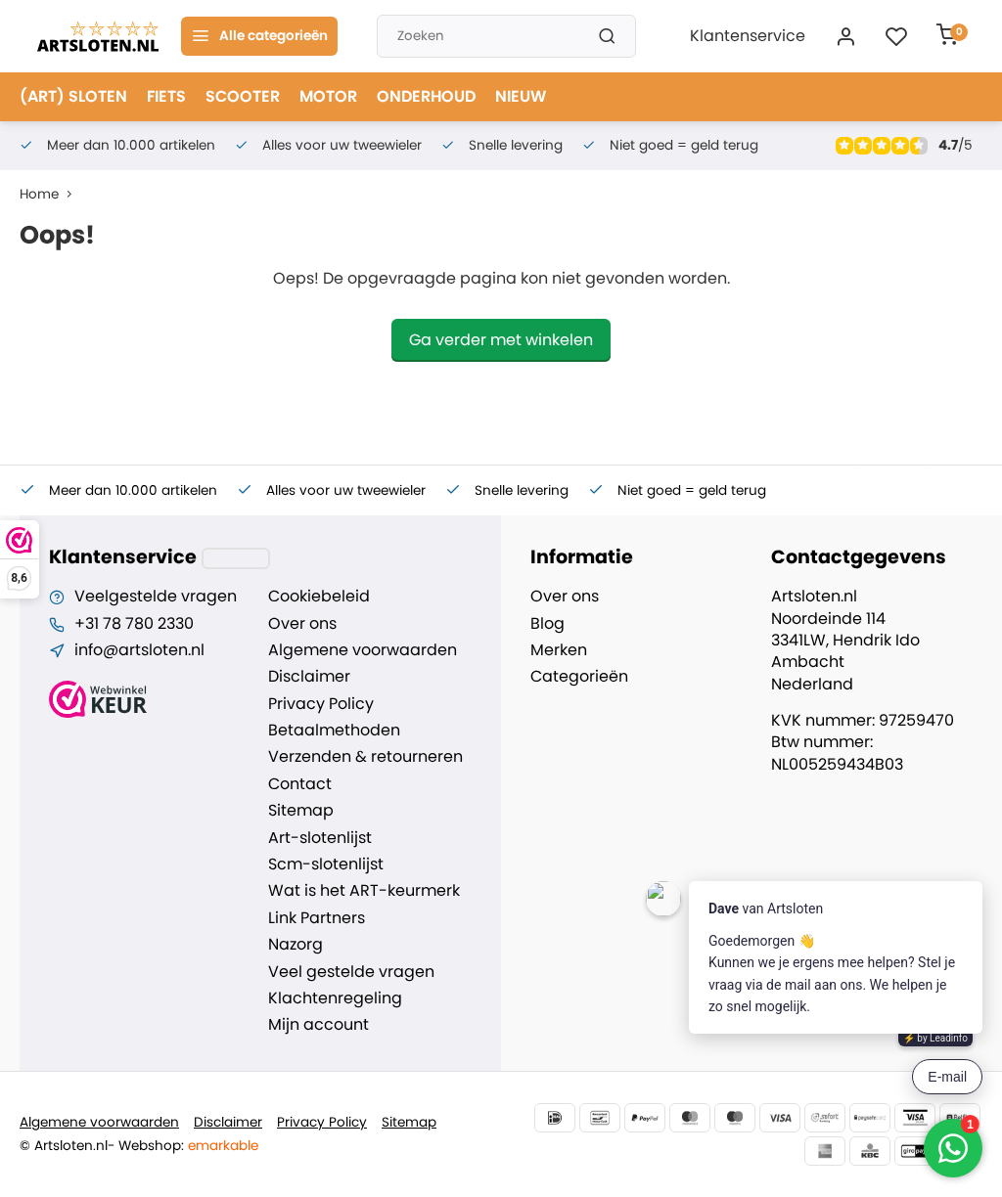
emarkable (223, 1145)
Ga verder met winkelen (501, 340)
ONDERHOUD (426, 96)
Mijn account (318, 1025)
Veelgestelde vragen (155, 596)
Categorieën (579, 676)
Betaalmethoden (334, 730)
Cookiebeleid (319, 596)
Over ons (302, 624)
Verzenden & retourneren (365, 757)
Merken (558, 650)
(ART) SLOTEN (73, 96)
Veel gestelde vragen (351, 972)
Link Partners (316, 918)
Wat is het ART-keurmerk (364, 891)
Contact (300, 784)
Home (50, 194)
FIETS (166, 96)
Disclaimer (309, 676)
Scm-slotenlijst (326, 864)
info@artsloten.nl (139, 650)
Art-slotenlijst (320, 838)
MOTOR (328, 96)
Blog (547, 624)
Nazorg (295, 944)
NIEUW (520, 96)
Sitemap (301, 810)
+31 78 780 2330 (134, 624)
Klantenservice (747, 36)
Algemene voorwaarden (362, 650)
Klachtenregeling (335, 998)
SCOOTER (242, 96)
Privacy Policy (321, 704)
